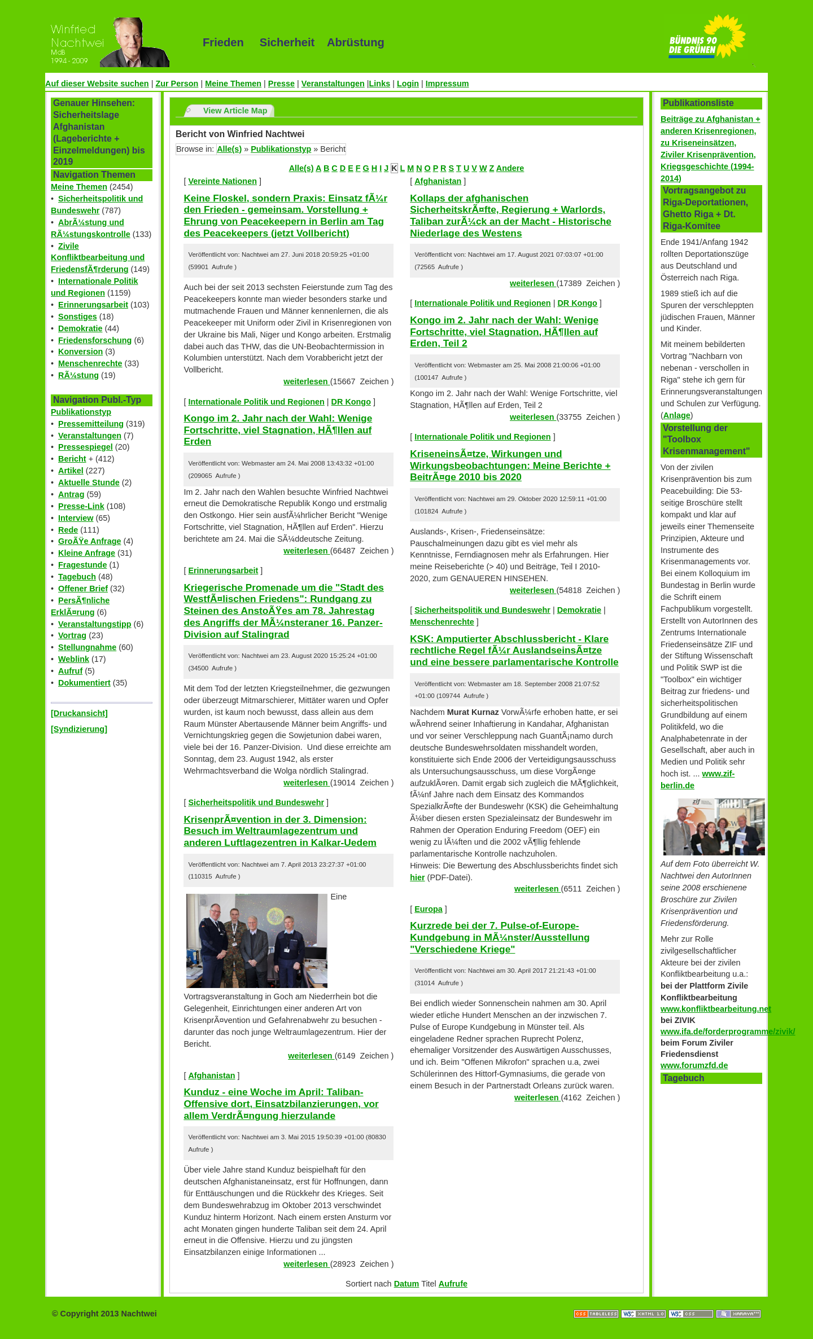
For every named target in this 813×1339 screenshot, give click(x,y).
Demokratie (80, 328)
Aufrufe (453, 1283)
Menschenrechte (90, 363)
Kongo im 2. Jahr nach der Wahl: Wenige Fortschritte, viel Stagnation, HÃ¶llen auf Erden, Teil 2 (504, 331)
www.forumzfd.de (694, 1065)
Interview (75, 518)
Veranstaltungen (333, 83)
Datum (406, 1283)
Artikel (71, 470)
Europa (428, 909)
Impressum (447, 83)
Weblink (73, 659)
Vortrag (72, 635)
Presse (281, 83)
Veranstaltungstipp (95, 624)
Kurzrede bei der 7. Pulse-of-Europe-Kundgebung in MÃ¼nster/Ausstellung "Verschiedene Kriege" (499, 937)
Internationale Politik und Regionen (256, 401)
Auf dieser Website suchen (97, 83)
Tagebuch (77, 576)
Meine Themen (233, 83)
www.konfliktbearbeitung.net (716, 1008)
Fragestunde (82, 564)
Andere (510, 168)
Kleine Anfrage (86, 552)
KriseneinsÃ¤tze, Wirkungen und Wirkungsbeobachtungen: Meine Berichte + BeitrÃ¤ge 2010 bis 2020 (510, 465)
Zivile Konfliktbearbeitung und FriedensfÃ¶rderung (98, 258)
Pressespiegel (85, 446)
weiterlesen (306, 381)
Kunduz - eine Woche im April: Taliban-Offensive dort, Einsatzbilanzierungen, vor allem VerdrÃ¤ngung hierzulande (280, 1103)
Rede (68, 529)
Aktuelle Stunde (89, 482)
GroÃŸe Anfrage (89, 541)
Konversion (80, 351)
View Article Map (235, 110)
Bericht (72, 458)
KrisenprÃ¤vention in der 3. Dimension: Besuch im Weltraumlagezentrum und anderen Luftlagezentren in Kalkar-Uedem (280, 831)
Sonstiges (77, 316)
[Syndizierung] (79, 729)
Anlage (676, 415)
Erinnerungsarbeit (93, 304)
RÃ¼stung (78, 375)
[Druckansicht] (79, 713)
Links (380, 83)
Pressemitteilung (91, 423)
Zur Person (176, 83)
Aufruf (70, 670)
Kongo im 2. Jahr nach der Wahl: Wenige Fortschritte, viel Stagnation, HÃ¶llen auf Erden (277, 429)
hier (417, 877)
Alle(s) (229, 148)
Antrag (71, 494)
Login (408, 83)
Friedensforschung (95, 340)
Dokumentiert (84, 682)
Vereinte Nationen (222, 181)
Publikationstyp (81, 411)
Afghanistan (211, 1075)
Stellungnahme (87, 647)
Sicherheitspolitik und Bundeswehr (256, 802)
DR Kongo (351, 401)
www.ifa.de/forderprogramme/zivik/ (728, 1031)
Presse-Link (81, 506)
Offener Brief (83, 588)
